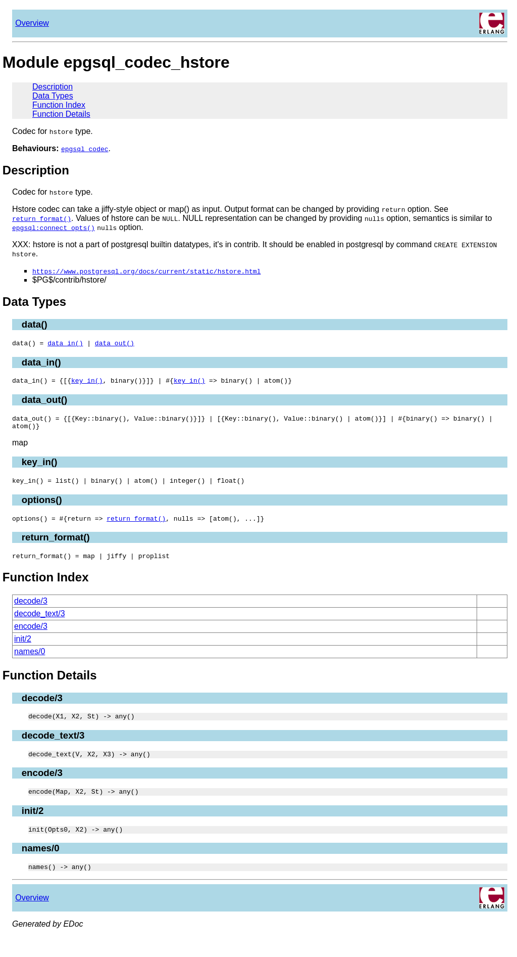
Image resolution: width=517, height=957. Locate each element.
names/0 (29, 662)
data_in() (65, 344)
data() (34, 324)
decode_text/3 (39, 624)
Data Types (52, 96)
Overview (32, 23)
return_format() (136, 527)
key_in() (86, 383)
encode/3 (30, 636)
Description (52, 86)
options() (42, 507)
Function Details (61, 114)
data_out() (114, 344)
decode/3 (30, 611)
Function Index (58, 105)
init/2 (22, 649)
